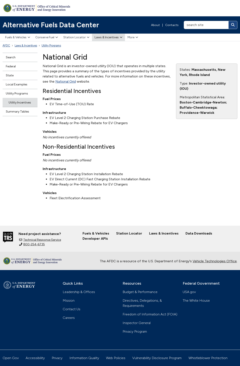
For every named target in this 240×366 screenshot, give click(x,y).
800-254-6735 (32, 244)
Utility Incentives (20, 102)
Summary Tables (17, 111)
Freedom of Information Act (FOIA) (150, 314)
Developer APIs (95, 238)
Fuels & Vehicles (17, 37)
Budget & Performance (140, 292)
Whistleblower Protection (208, 358)
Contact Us (71, 309)
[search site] (206, 25)
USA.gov (189, 292)
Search (11, 57)
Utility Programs (51, 45)
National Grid (65, 81)
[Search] (232, 25)
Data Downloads (198, 233)
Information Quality (84, 358)
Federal (11, 66)
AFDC (6, 45)
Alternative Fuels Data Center (51, 25)
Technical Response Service (40, 240)
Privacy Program (135, 331)
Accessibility (35, 358)
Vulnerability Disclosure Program (157, 358)
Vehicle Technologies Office (215, 261)
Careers (69, 318)
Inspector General (137, 323)
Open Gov (11, 358)
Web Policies (115, 358)
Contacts (172, 25)
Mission (69, 300)
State (10, 75)
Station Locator (76, 37)
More (133, 37)
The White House (196, 300)
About (155, 25)
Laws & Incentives (108, 37)
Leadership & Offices (79, 292)
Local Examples (16, 84)
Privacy (57, 358)
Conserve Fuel (46, 37)
